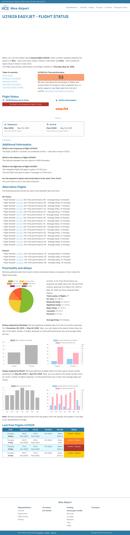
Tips (68, 522)
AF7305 (19, 206)
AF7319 (19, 227)
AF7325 (19, 236)
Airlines (21, 519)
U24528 (19, 257)
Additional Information (11, 78)
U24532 (19, 262)
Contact (47, 533)
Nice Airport (20, 8)
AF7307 (19, 209)
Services (70, 513)
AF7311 (19, 215)
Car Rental (108, 7)
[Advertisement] (65, 38)
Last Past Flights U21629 (12, 87)
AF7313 (19, 218)
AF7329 (19, 242)
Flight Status (7, 75)
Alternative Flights (9, 81)
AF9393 (19, 245)
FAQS (69, 525)
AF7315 (19, 221)
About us (53, 533)
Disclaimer (40, 533)
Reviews (70, 519)
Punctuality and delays (11, 84)
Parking (91, 7)
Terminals (83, 7)
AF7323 (19, 233)
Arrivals (21, 510)
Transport (99, 7)
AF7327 (19, 239)
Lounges (70, 516)
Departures (22, 513)
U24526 (19, 254)
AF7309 (19, 212)
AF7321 (19, 230)
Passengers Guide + (121, 7)
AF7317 (19, 224)
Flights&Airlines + (72, 7)
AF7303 (19, 203)
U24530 (19, 260)
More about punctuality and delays (59, 91)
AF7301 (19, 200)
